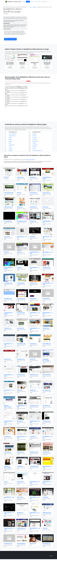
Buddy (10, 154)
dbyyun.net (20, 218)
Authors (32, 1)
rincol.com (32, 370)
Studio (10, 158)
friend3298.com (47, 355)
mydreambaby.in (21, 555)
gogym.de (19, 401)
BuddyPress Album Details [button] (10, 39)
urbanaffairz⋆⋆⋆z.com (35, 509)
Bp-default (10, 162)
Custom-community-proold (37, 162)
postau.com (20, 524)
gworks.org (33, 401)
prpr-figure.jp (33, 218)
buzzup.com (33, 448)
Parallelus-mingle (35, 152)
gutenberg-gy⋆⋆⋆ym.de (46, 371)
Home (31, 7)
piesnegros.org (21, 370)
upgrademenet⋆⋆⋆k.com (9, 325)
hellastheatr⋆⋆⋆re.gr (34, 525)
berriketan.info (21, 324)
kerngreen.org (46, 204)
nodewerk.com (46, 432)
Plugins (28, 1)
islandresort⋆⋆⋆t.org (9, 509)
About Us (51, 567)
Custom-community (12, 147)
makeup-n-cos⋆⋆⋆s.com (7, 478)
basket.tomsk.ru (47, 386)
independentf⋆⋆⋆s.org (48, 325)
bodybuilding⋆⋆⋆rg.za (35, 540)
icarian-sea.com (47, 401)
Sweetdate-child (11, 156)
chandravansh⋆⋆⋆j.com (48, 478)
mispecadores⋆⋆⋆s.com (35, 494)
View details (10, 67)
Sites (35, 1)
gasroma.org (7, 448)
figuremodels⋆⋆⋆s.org (35, 279)
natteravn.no (20, 189)
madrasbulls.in (8, 232)
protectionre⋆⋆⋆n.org (9, 402)
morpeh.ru (45, 508)
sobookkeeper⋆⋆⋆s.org (48, 233)
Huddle (10, 151)
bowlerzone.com (34, 386)
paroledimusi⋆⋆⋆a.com (9, 356)
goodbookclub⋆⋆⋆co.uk (35, 264)
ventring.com (7, 370)
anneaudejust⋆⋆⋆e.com (9, 525)
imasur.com (33, 555)
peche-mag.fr (20, 340)
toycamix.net (33, 355)
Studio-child (35, 145)
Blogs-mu (34, 160)
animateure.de (21, 294)
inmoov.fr (45, 539)
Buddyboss (11, 152)
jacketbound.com (34, 417)
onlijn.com (19, 263)
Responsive (34, 158)
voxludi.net (20, 478)
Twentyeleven (35, 156)
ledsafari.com (33, 294)
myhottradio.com (34, 478)
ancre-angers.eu (21, 310)
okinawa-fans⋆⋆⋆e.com (8, 417)
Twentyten (10, 160)
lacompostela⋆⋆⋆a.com (35, 340)
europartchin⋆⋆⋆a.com (22, 248)
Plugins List (34, 7)
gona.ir (6, 493)
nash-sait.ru (7, 248)
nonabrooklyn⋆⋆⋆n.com (22, 417)
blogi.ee (19, 204)
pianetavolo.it (46, 310)
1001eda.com (46, 463)
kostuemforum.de (8, 204)
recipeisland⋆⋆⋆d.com (47, 448)
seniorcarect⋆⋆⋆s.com (47, 248)
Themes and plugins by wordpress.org (10, 37)
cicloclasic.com (46, 279)
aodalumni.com (8, 555)
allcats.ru (19, 279)
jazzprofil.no (33, 232)
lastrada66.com (47, 555)
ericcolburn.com (8, 294)
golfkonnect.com (47, 524)
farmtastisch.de (21, 386)
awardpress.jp (46, 417)
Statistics (39, 1)
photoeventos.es (21, 539)
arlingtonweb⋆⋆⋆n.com (35, 433)
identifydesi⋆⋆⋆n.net (47, 264)
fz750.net (6, 189)
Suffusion (10, 149)
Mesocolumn (35, 151)
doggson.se (20, 432)
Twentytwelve (35, 149)
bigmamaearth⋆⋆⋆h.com (9, 279)
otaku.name (20, 508)
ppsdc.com (32, 248)
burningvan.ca (33, 204)
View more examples (30, 171)
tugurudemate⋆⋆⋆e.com (48, 295)
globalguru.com (34, 463)
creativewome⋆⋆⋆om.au (9, 386)
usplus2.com (20, 493)
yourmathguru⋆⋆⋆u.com (47, 189)
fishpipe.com (20, 463)
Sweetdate (34, 147)
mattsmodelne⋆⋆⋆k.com (9, 540)
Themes (23, 1)
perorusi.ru (45, 218)
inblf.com (6, 263)
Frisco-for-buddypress (12, 145)
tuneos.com (33, 189)
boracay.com (33, 310)
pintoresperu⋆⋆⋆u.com (47, 494)
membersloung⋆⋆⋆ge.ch (9, 433)
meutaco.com (7, 340)
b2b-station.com (21, 355)
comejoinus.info (8, 218)
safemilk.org (46, 340)
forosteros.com (8, 310)
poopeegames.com (22, 232)
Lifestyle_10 (34, 154)
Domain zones (50, 565)
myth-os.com (7, 463)
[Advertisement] (42, 15)
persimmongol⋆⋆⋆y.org (22, 448)
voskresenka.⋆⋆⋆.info (35, 325)
